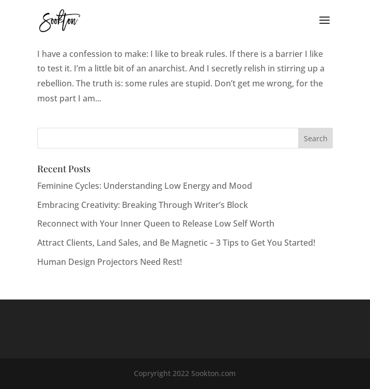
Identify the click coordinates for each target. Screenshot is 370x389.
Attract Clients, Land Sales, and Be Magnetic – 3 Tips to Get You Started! (176, 242)
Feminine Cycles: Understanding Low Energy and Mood (144, 185)
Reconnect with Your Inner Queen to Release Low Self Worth (155, 223)
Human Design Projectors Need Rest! (109, 261)
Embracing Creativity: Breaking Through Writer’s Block (142, 205)
